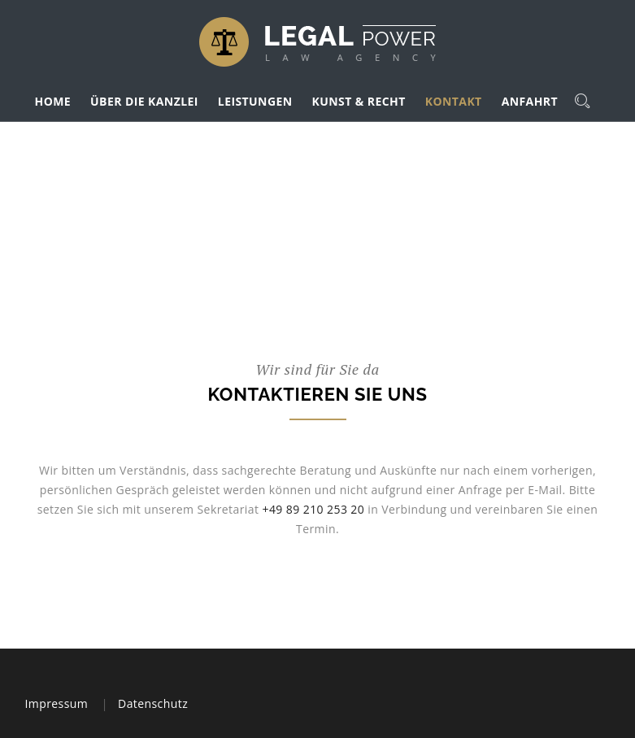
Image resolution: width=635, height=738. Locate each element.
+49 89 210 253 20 (313, 509)
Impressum (57, 703)
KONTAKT (453, 101)
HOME (53, 101)
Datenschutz (153, 703)
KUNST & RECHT (359, 101)
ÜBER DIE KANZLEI (144, 101)
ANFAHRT (530, 101)
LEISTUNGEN (255, 101)
